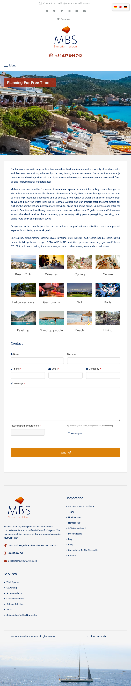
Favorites (63, 19)
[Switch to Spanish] (115, 7)
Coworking (11, 587)
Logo (70, 539)
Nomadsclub (74, 523)
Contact (72, 555)
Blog (70, 544)
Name (17, 354)
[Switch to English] (120, 7)
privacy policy (108, 426)
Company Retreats (15, 598)
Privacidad (102, 636)
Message (19, 383)
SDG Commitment (77, 528)
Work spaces (12, 582)
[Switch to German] (125, 7)
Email (55, 368)
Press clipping (75, 533)
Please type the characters (26, 425)
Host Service (74, 517)
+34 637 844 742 (68, 55)
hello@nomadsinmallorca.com (74, 3)
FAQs (9, 609)
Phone (17, 368)
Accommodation (14, 593)
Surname (73, 354)
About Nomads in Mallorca (81, 506)
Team (71, 512)
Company (95, 368)
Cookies (91, 636)
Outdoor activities (15, 604)
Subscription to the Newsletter (83, 550)
